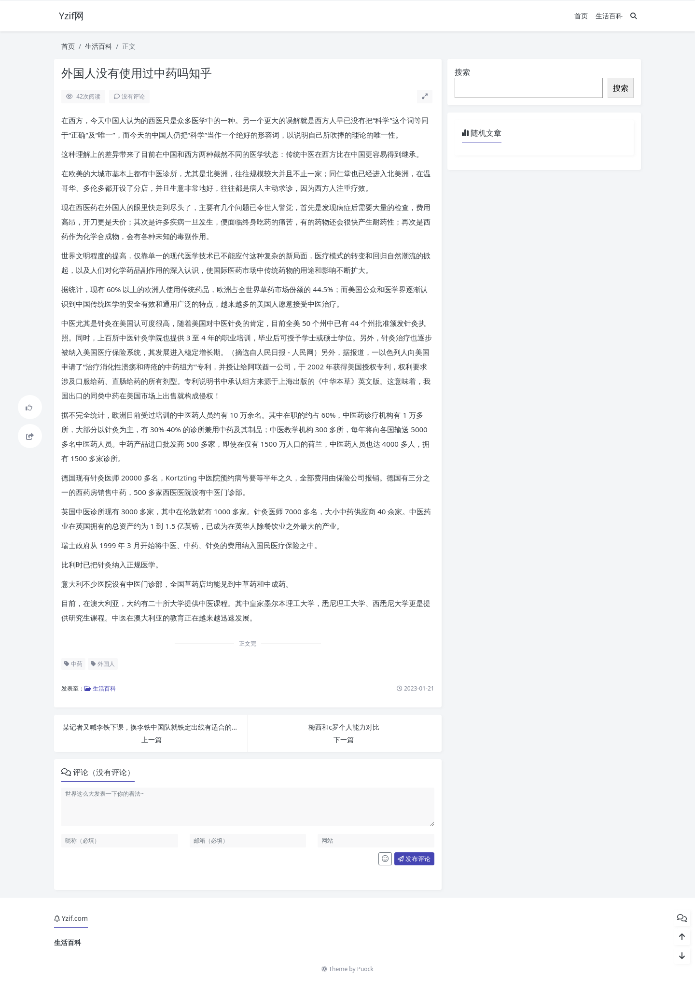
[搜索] (633, 15)
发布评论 (414, 858)
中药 (73, 664)
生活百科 (609, 15)
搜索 (462, 72)
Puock (365, 969)
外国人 (103, 664)
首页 (581, 15)
